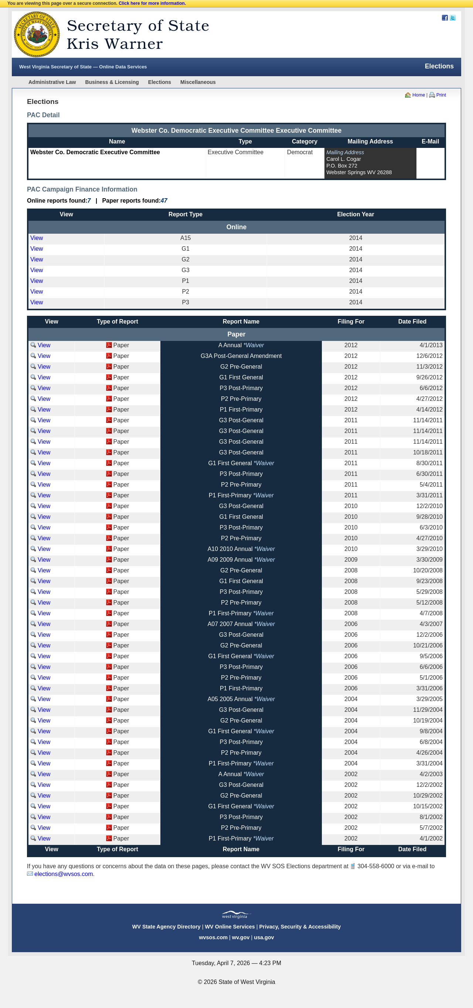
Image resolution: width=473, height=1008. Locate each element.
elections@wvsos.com (63, 874)
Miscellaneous (198, 82)
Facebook (445, 18)
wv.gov (241, 937)
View (36, 238)
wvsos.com (213, 937)
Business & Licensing (112, 82)
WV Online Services (230, 927)
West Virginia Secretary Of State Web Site (107, 34)
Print (441, 95)
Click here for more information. (152, 3)
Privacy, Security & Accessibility (300, 927)
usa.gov (264, 937)
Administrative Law (52, 82)
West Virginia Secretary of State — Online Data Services (83, 67)
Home (418, 95)
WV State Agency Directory (166, 927)
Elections (159, 82)
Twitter (453, 18)
